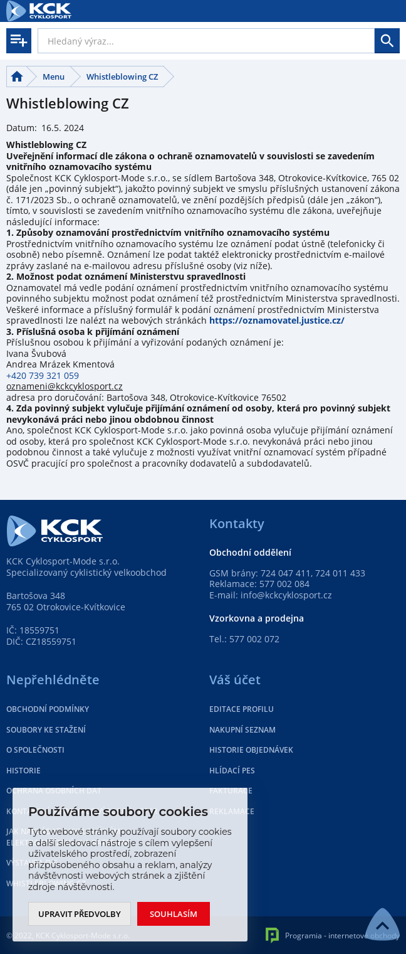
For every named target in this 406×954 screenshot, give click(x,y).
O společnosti (35, 750)
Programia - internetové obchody (333, 935)
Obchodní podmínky (47, 709)
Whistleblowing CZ (122, 76)
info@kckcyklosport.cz (286, 595)
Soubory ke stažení (46, 729)
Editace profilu (241, 709)
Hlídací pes (232, 770)
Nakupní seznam (242, 729)
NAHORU (382, 924)
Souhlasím (173, 914)
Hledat (387, 40)
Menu (54, 76)
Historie (23, 770)
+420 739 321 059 (43, 375)
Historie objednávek (251, 750)
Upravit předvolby (79, 914)
